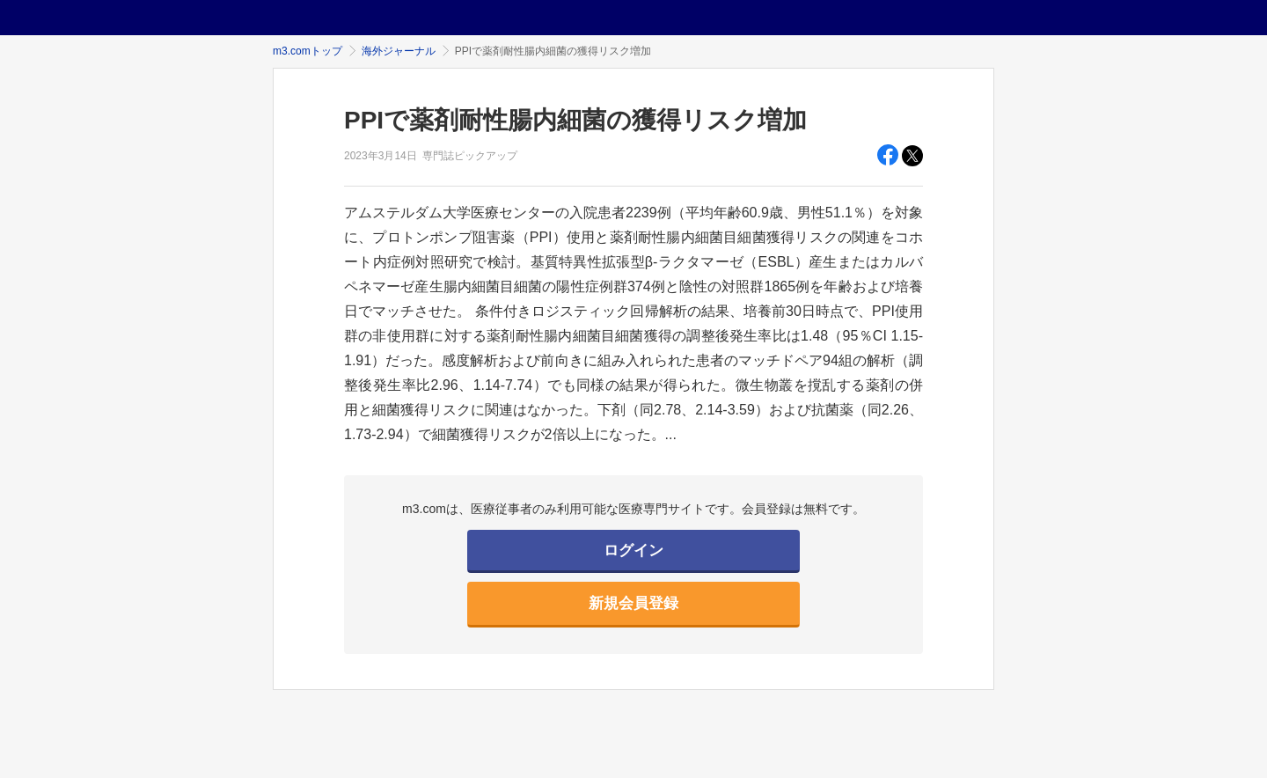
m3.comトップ (307, 51)
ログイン (633, 550)
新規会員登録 (633, 603)
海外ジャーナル (399, 51)
